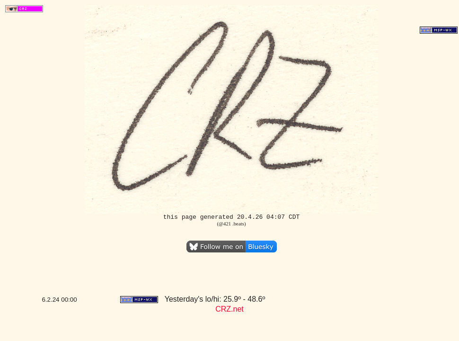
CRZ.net (229, 309)
